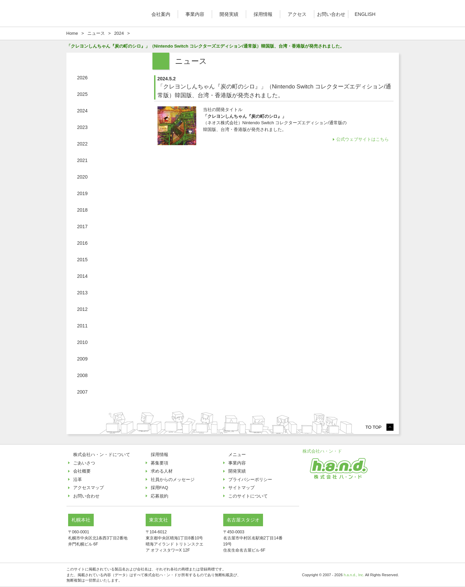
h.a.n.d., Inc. (354, 575)
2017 (82, 226)
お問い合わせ (331, 14)
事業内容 (194, 14)
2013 (82, 292)
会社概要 (82, 471)
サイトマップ (241, 487)
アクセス (297, 14)
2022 (82, 143)
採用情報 (263, 14)
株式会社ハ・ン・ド (322, 451)
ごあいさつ (84, 462)
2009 (82, 359)
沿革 (77, 479)
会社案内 (160, 14)
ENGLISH (365, 14)
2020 (82, 177)
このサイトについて (248, 496)
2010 (82, 342)
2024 (82, 110)
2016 (82, 243)
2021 (82, 160)
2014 (82, 276)
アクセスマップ (88, 487)
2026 (82, 77)
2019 (82, 193)
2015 (82, 259)
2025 (82, 94)
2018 (82, 210)
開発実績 (229, 14)
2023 (82, 127)
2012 (82, 309)
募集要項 (159, 462)
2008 (82, 375)
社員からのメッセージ (173, 479)
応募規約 (159, 496)
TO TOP (374, 427)
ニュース (96, 33)
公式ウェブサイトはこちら (363, 139)
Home (72, 33)
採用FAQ (159, 487)
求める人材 (162, 471)
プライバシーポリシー (250, 479)
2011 (82, 325)
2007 (82, 392)
